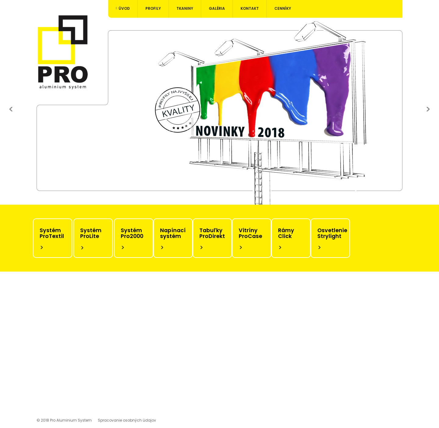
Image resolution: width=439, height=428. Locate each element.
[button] (11, 111)
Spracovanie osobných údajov (127, 420)
